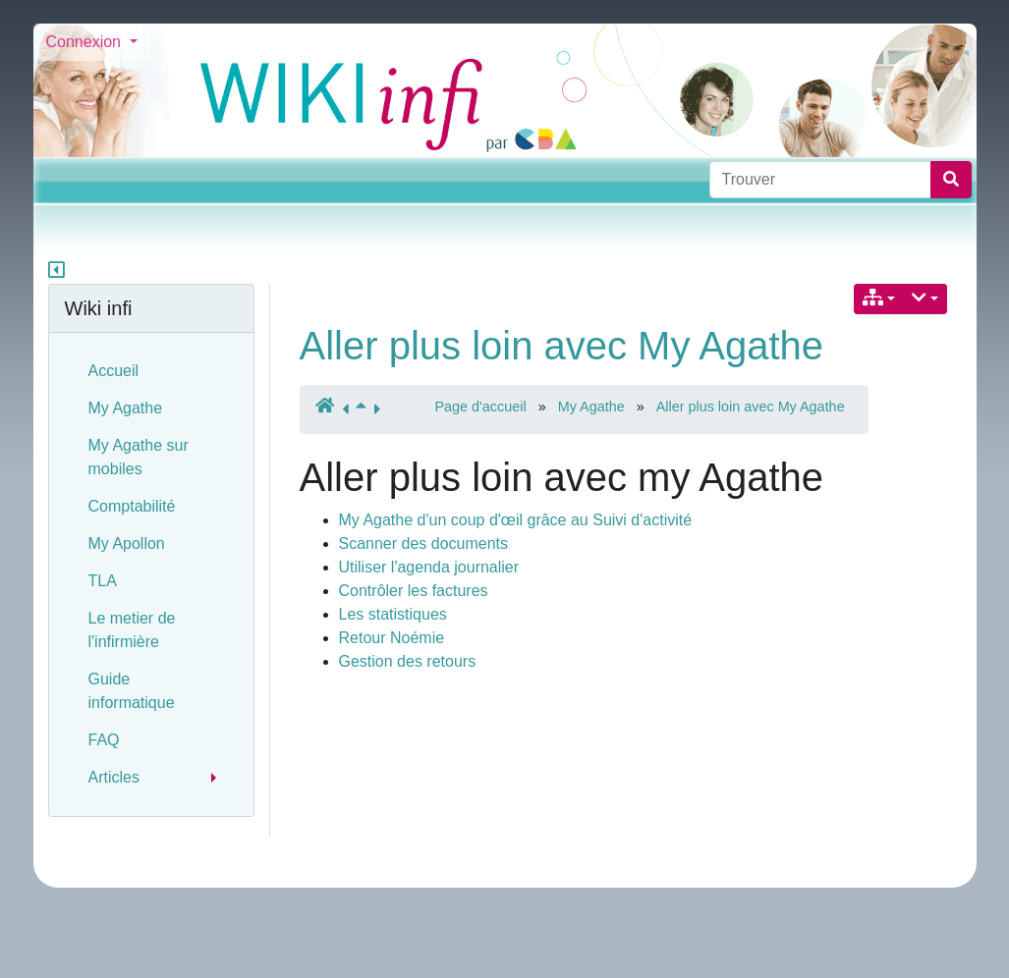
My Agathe (591, 406)
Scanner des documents (424, 543)
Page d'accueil (481, 406)
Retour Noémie (392, 637)
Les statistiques (393, 614)
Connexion (86, 41)
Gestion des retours (407, 661)
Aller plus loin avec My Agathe (562, 345)
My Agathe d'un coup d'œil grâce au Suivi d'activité (516, 520)
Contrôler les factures (413, 590)
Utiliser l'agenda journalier (429, 567)
